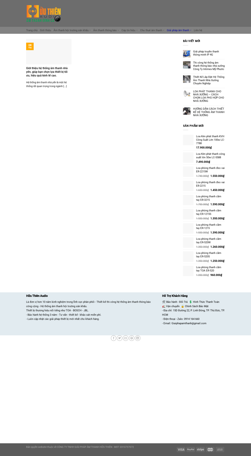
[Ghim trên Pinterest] (132, 338)
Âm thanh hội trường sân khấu (72, 30)
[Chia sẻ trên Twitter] (119, 338)
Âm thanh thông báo (106, 30)
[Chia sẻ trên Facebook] (113, 338)
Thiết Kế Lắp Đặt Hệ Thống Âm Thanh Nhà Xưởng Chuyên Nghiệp (208, 80)
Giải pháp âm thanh (179, 30)
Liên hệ (198, 30)
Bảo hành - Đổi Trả (177, 301)
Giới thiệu (45, 30)
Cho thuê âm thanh (152, 30)
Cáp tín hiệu (129, 30)
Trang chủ (31, 30)
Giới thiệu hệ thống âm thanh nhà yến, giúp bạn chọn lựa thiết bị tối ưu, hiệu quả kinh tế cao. (47, 72)
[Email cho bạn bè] (125, 338)
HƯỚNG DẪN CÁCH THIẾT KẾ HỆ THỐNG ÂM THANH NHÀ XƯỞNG (209, 112)
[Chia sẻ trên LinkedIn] (137, 338)
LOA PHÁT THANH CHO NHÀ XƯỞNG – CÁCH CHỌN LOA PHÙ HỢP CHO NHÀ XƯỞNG (208, 96)
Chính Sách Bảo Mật (196, 306)
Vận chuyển (173, 306)
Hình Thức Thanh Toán (206, 301)
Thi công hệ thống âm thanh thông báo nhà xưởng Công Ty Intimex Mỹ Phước (209, 66)
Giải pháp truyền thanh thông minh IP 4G (206, 53)
